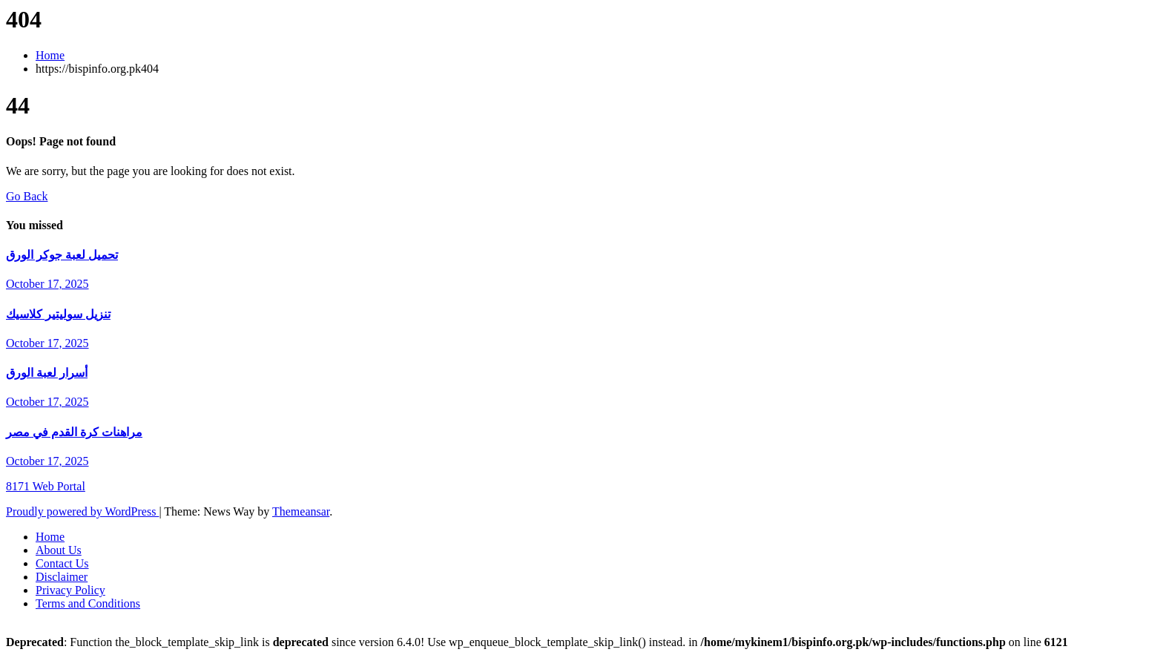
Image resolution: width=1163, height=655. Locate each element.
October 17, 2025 (47, 283)
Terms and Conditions (88, 603)
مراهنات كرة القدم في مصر (74, 432)
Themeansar (300, 511)
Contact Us (62, 563)
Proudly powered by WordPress (82, 511)
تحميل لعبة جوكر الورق (62, 254)
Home (50, 55)
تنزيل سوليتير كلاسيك (58, 314)
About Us (59, 550)
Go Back (26, 196)
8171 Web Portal (45, 486)
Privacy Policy (70, 590)
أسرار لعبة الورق (47, 372)
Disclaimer (62, 576)
